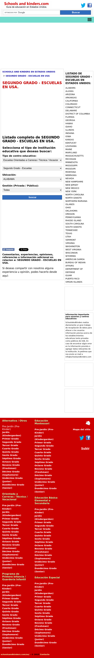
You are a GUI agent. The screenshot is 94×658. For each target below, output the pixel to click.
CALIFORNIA (72, 101)
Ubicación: (9, 174)
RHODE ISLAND (73, 220)
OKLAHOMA (71, 211)
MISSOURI (70, 169)
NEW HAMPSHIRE (74, 181)
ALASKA (69, 91)
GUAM (68, 275)
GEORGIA (70, 120)
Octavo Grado (10, 461)
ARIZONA (70, 94)
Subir (85, 448)
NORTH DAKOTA (73, 198)
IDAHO (69, 127)
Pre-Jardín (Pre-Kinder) (14, 457)
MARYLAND (71, 152)
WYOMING (70, 256)
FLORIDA (70, 117)
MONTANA (70, 172)
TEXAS (69, 233)
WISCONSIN (71, 253)
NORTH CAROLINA (75, 194)
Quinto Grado (10, 452)
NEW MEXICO (72, 188)
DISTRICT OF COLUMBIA (77, 114)
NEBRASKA (71, 175)
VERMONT (70, 240)
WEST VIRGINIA (73, 249)
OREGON (70, 214)
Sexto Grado (9, 455)
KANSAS (69, 139)
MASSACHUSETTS (74, 156)
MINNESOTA (71, 162)
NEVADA (70, 178)
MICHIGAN (71, 159)
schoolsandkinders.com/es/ (15, 654)
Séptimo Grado (11, 458)
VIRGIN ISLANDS (73, 282)
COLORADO (71, 104)
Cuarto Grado (10, 448)
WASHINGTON (72, 246)
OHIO (68, 207)
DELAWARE (71, 110)
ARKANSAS (71, 97)
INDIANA (70, 133)
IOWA (68, 136)
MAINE (69, 149)
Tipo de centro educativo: (19, 155)
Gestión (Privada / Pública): (20, 185)
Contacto (45, 654)
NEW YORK (71, 191)
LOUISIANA (71, 146)
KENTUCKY (71, 143)
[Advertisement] (47, 44)
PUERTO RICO (72, 278)
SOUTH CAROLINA (75, 224)
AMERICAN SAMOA (75, 259)
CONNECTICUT (73, 107)
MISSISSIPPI (71, 165)
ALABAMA (70, 88)
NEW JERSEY (72, 185)
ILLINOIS (69, 130)
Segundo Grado (11, 442)
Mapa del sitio (81, 429)
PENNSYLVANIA (73, 217)
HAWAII (69, 123)
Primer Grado (10, 438)
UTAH (68, 236)
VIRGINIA (70, 243)
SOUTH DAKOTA (73, 227)
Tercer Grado (10, 445)
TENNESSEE (71, 230)
